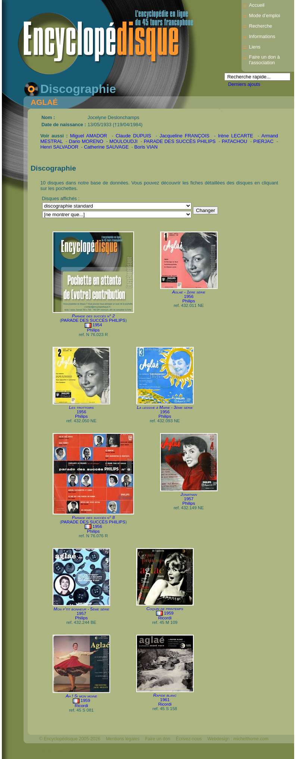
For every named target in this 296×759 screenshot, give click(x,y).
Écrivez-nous (189, 738)
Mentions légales (123, 738)
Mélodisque (50, 751)
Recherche (260, 26)
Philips (93, 330)
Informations (262, 36)
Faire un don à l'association (264, 59)
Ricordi (165, 618)
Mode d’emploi (264, 15)
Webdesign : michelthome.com (237, 738)
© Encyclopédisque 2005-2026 (69, 738)
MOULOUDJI (123, 141)
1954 (97, 325)
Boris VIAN (146, 147)
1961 (165, 699)
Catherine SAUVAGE (106, 147)
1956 (189, 296)
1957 (189, 499)
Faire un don (157, 738)
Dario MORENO (86, 141)
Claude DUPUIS (133, 136)
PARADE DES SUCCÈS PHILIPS (180, 141)
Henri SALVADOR (59, 147)
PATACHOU (234, 141)
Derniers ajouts (244, 84)
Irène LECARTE (235, 136)
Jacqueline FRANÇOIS (185, 136)
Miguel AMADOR (88, 136)
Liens (255, 47)
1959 (169, 613)
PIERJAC (263, 141)
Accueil (256, 5)
